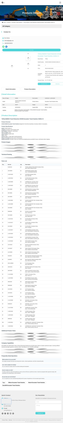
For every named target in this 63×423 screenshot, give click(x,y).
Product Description (29, 89)
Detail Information (11, 89)
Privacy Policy (5, 420)
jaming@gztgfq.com (8, 410)
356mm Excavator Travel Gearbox (16, 382)
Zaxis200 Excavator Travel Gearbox (11, 385)
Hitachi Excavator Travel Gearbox (36, 382)
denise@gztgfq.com (9, 40)
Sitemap (10, 420)
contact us (40, 413)
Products (9, 22)
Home (4, 22)
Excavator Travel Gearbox (17, 22)
